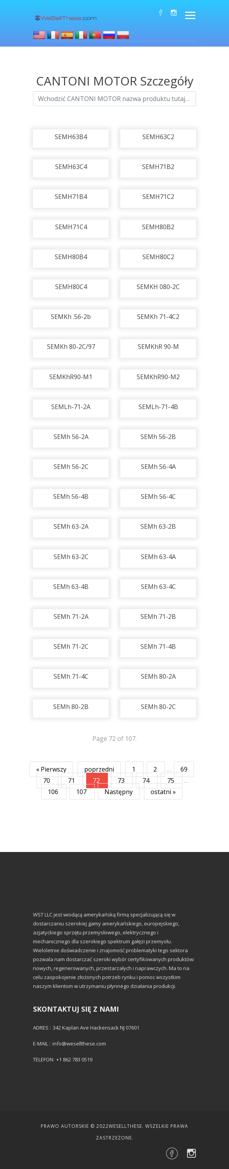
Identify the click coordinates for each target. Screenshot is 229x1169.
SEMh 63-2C (71, 556)
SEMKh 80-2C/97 (71, 346)
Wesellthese (125, 1126)
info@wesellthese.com (79, 1043)
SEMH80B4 (71, 257)
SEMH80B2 (158, 227)
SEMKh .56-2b (71, 316)
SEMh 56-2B (158, 436)
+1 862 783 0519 (74, 1059)
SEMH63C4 (71, 166)
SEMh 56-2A (71, 436)
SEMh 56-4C (158, 496)
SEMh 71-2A (71, 616)
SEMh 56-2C (71, 466)
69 (183, 769)
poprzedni (99, 769)
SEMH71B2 (158, 166)
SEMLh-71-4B (158, 406)
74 (146, 780)
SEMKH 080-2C (158, 286)
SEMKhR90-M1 (70, 377)
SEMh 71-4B (158, 646)
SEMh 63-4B (70, 586)
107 (82, 791)
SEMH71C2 (158, 196)
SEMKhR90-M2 (158, 377)
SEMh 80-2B (70, 706)
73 (122, 780)
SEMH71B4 (71, 196)
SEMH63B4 (71, 136)
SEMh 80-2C (158, 706)
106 (54, 791)
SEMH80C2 (158, 257)
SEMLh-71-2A (70, 406)
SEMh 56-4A (158, 466)
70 (47, 780)
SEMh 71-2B (158, 616)
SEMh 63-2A (71, 526)
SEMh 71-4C (71, 676)
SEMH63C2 (158, 136)
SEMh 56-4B (70, 496)
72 (97, 780)
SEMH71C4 (71, 227)
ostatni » (163, 791)
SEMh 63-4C (158, 586)
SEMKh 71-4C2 (158, 316)
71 (72, 780)
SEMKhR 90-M (158, 346)
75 (171, 780)
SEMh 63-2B (158, 526)
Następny (118, 791)
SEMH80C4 (71, 286)
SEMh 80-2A (158, 676)
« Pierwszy (51, 769)
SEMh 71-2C (71, 646)
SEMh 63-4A (158, 556)
